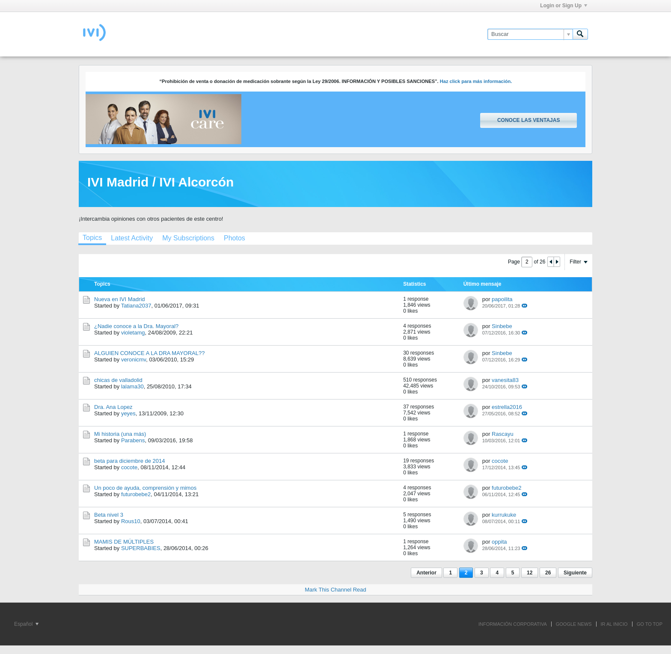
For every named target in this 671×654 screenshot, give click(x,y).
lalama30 (132, 386)
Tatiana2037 (136, 305)
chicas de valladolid (118, 380)
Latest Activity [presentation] (132, 238)
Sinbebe (502, 326)
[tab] (92, 238)
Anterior (426, 573)
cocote (129, 467)
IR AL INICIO (614, 624)
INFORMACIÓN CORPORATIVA (512, 624)
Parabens (133, 440)
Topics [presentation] (92, 237)
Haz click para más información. (476, 81)
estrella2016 (507, 407)
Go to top (649, 624)
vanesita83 (505, 380)
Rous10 (130, 521)
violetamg (133, 332)
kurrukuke (504, 515)
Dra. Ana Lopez (113, 407)
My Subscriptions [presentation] (188, 238)
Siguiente (575, 573)
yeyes (128, 413)
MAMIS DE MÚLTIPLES (124, 542)
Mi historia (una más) (120, 434)
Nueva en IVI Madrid (119, 299)
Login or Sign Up (563, 6)
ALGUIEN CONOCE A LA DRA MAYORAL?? (149, 353)
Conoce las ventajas (528, 120)
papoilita (502, 299)
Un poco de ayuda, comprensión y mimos (145, 488)
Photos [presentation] (234, 238)
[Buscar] (530, 34)
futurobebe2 (136, 494)
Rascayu (503, 434)
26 (548, 573)
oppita (499, 542)
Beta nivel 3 (108, 515)
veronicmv (133, 359)
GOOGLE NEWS (574, 624)
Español (26, 624)
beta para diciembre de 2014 (129, 461)
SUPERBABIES (140, 548)
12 (529, 573)
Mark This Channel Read (335, 589)
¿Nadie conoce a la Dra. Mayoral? (136, 326)
